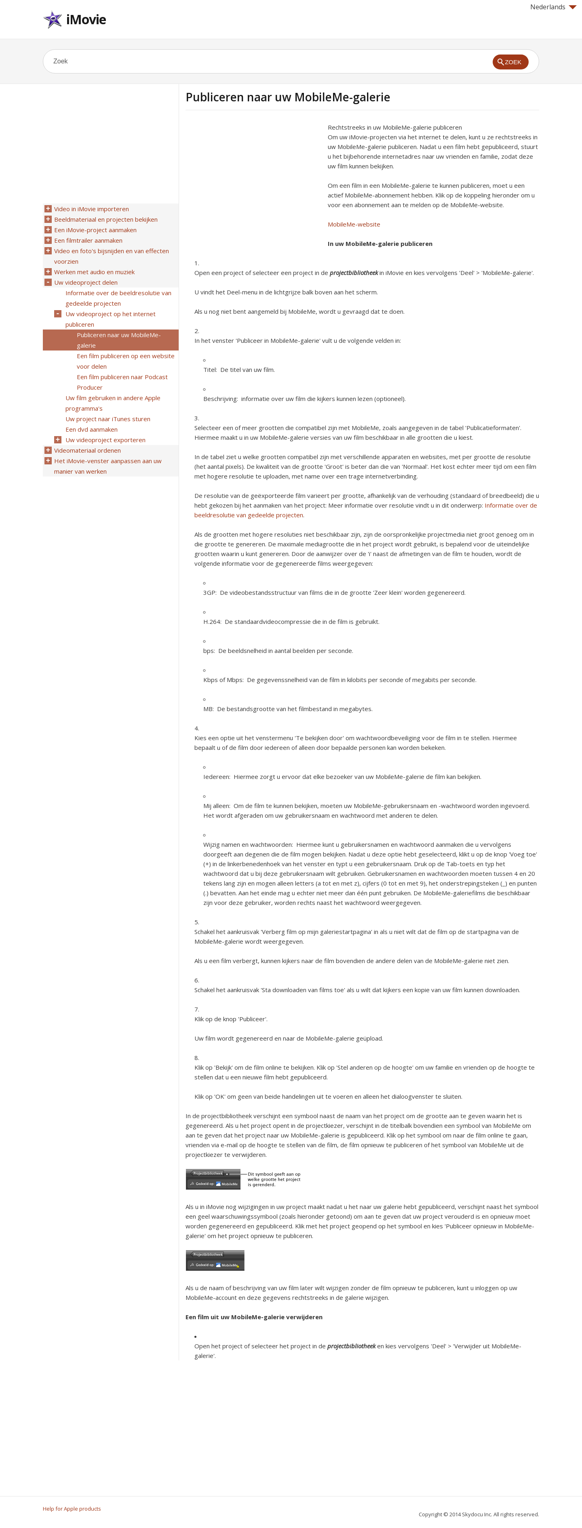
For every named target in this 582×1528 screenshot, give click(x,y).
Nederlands (553, 6)
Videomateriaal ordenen (87, 450)
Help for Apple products (72, 1508)
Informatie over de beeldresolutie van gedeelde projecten (118, 298)
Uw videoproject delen (86, 282)
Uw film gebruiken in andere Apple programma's (112, 403)
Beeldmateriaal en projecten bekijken (106, 219)
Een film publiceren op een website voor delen (126, 361)
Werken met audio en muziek (94, 272)
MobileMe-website (354, 224)
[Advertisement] (253, 178)
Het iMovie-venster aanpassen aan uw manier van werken (108, 466)
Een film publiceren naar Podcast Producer (122, 382)
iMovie (86, 19)
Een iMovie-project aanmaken (95, 230)
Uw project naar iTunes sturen (107, 419)
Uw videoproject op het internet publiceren (110, 319)
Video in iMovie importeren (91, 209)
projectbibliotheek (354, 273)
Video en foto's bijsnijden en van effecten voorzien (111, 256)
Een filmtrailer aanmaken (88, 240)
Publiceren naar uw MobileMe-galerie (119, 340)
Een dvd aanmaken (91, 429)
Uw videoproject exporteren (105, 440)
